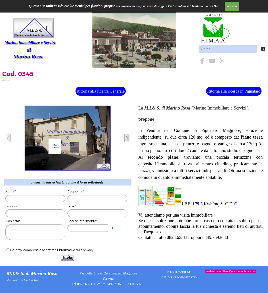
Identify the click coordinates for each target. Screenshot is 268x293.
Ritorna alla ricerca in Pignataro (233, 91)
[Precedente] (8, 138)
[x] (222, 60)
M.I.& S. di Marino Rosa (32, 273)
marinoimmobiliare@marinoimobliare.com (231, 271)
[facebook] (202, 60)
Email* (71, 206)
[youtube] (212, 60)
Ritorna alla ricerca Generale (101, 91)
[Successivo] (127, 138)
